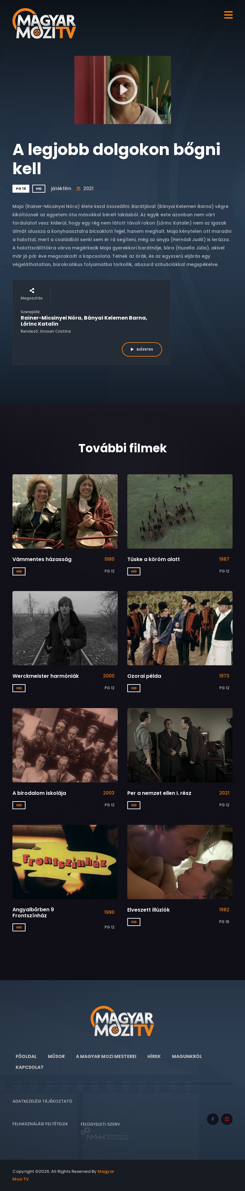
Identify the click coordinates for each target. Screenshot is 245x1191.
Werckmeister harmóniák (45, 676)
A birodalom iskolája (39, 793)
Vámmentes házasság (41, 559)
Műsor (56, 1056)
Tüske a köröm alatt (153, 559)
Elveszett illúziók (148, 910)
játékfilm (61, 188)
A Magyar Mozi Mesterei (106, 1056)
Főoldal (26, 1056)
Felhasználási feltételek (40, 1124)
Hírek (154, 1056)
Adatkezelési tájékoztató (42, 1101)
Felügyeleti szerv (105, 1131)
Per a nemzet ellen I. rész (159, 793)
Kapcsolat (30, 1067)
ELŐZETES (142, 349)
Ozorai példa (144, 676)
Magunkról (187, 1056)
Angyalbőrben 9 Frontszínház (33, 912)
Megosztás (32, 294)
